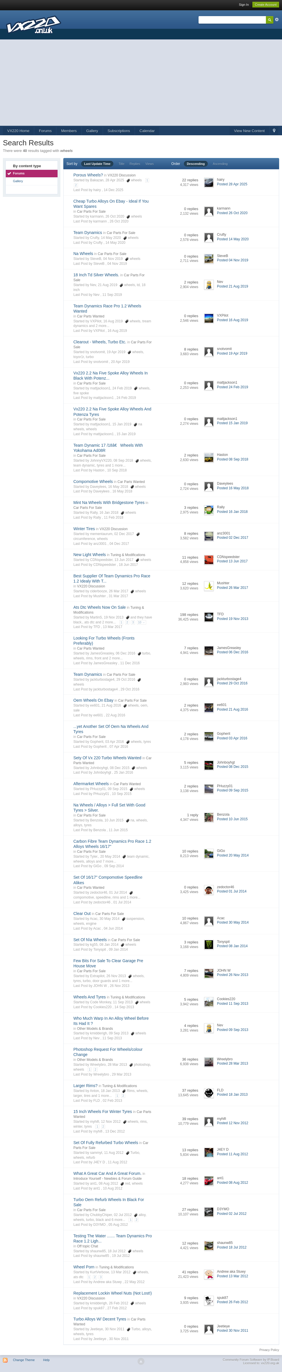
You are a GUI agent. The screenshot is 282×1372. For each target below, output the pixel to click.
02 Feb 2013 (112, 1101)
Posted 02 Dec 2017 (232, 538)
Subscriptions (119, 131)
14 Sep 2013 (124, 1007)
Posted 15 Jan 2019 (232, 423)
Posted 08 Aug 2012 (232, 1183)
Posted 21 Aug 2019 (232, 286)
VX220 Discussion (122, 175)
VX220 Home (18, 131)
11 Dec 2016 (130, 663)
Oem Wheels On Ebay (93, 700)
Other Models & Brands (95, 1029)
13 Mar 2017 (112, 627)
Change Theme (24, 1360)
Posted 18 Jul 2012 (232, 1247)
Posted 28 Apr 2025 (232, 184)
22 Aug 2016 (115, 715)
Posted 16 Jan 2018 (232, 512)
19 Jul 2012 (121, 1256)
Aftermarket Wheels (91, 783)
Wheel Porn (83, 1267)
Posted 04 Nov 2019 (232, 260)
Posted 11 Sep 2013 (232, 1004)
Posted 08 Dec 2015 (232, 767)
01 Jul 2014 (122, 902)
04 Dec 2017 (119, 544)
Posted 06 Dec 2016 (232, 652)
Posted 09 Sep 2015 (232, 790)
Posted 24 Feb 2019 (232, 387)
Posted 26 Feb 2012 (232, 1302)
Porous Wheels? (88, 175)
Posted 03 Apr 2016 (232, 738)
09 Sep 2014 (114, 866)
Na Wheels (83, 253)
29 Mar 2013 (121, 1074)
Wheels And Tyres (89, 997)
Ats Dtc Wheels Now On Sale (99, 607)
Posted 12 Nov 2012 (232, 1123)
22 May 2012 (134, 1282)
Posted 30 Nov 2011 (232, 1331)
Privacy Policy (269, 1350)
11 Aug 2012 (117, 1162)
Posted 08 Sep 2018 (232, 459)
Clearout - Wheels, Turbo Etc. (99, 342)
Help (46, 1360)
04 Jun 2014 (113, 928)
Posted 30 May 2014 (233, 922)
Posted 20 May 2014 (233, 855)
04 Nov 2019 (117, 264)
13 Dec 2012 (115, 1131)
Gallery (92, 131)
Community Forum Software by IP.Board (251, 1359)
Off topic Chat (87, 1246)
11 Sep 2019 (112, 295)
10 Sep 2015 (122, 794)
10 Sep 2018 (117, 470)
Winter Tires (84, 528)
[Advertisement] (141, 82)
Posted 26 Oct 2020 (232, 213)
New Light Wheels (89, 554)
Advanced (277, 19)
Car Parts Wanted (90, 316)
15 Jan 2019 (126, 434)
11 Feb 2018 (113, 517)
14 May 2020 (115, 243)
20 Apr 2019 (120, 362)
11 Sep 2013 (112, 1038)
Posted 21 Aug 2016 (232, 709)
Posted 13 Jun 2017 (232, 561)
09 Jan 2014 (118, 949)
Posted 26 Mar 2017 (232, 588)
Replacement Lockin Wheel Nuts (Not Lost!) (112, 1293)
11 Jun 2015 (118, 830)
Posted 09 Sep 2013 (232, 1030)
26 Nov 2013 (119, 986)
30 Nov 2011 (119, 1339)
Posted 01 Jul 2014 (232, 891)
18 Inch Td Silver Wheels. (96, 275)
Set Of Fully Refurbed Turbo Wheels (105, 1142)
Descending (196, 163)
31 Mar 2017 (118, 596)
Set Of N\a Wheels (90, 939)
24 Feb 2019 (126, 398)
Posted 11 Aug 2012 (232, 1154)
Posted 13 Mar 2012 (232, 1276)
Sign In (244, 4)
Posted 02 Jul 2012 (232, 1214)
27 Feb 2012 (117, 1308)
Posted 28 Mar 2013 (232, 1063)
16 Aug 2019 (117, 331)
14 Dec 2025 (113, 190)
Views (149, 163)
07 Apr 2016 (118, 747)
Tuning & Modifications (127, 555)
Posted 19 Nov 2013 (232, 619)
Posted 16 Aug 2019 (232, 320)
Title (121, 163)
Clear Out (82, 913)
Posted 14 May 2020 (233, 239)
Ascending (220, 163)
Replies (134, 163)
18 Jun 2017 (128, 565)
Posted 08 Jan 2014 (232, 946)
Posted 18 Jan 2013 (232, 1095)
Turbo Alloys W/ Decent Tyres (99, 1319)
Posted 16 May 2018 (233, 488)
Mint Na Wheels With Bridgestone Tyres (108, 502)
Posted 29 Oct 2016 (232, 683)
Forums (45, 131)
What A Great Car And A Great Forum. (107, 1173)
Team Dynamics (87, 232)
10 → (141, 622)
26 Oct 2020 (119, 221)
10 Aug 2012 (112, 1188)
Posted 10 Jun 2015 (232, 819)
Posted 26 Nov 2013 (232, 975)
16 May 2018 (122, 491)
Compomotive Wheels (93, 481)
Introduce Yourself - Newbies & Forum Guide (107, 1179)
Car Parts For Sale (91, 212)
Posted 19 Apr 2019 (232, 353)
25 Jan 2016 (123, 772)
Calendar (147, 131)
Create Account (266, 4)
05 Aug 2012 (118, 1225)
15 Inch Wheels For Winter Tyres (102, 1111)
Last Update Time (97, 163)
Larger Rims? (85, 1085)
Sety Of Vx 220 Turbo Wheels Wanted (107, 758)
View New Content (249, 131)
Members (69, 131)
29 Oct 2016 (130, 689)
